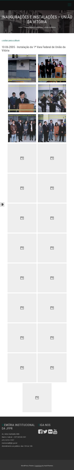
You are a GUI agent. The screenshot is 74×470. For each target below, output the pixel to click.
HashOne (38, 466)
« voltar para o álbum (11, 40)
